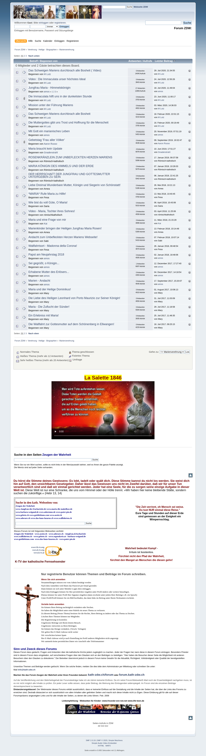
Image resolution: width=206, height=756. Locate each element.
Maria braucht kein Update (45, 148)
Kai (45, 223)
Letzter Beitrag (165, 61)
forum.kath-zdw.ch (132, 674)
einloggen (44, 22)
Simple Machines (115, 740)
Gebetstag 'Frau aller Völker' (46, 140)
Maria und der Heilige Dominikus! (49, 289)
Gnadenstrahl (51, 152)
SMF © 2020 (102, 740)
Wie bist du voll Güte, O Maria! (47, 202)
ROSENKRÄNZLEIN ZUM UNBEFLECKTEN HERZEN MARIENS (70, 157)
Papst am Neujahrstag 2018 (46, 254)
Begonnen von (49, 61)
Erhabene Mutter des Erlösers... (48, 272)
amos (47, 91)
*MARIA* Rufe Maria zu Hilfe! (47, 193)
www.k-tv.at (39, 552)
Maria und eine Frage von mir (47, 219)
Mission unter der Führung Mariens (50, 105)
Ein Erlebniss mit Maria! (43, 315)
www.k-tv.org (38, 550)
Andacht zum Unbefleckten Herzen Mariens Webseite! (63, 237)
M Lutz (47, 74)
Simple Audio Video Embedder (104, 743)
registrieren (60, 22)
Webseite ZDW (141, 7)
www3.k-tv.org (37, 547)
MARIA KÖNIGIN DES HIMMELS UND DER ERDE (61, 166)
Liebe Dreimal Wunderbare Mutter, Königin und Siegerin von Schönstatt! (74, 185)
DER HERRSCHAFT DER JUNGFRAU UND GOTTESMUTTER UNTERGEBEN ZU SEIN (69, 175)
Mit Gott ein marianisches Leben (49, 131)
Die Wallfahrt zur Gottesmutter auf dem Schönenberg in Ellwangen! (71, 324)
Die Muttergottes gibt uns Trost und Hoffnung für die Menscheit (68, 122)
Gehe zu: (154, 351)
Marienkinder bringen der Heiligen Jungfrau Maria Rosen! (65, 228)
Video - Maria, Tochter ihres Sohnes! (51, 211)
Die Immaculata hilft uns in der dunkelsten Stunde (60, 96)
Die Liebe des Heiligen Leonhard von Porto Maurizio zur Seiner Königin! (74, 298)
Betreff (34, 61)
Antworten (134, 61)
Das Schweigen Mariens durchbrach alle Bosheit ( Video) (64, 70)
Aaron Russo (50, 143)
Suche (18, 454)
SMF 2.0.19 (91, 740)
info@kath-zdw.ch (26, 669)
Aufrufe (147, 61)
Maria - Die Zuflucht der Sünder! (48, 306)
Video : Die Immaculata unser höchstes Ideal (56, 79)
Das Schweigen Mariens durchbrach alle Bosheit (59, 113)
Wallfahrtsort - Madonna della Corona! (52, 245)
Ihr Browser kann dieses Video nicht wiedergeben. (103, 410)
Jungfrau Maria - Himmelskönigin (49, 87)
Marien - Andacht (39, 280)
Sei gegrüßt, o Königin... (43, 263)
